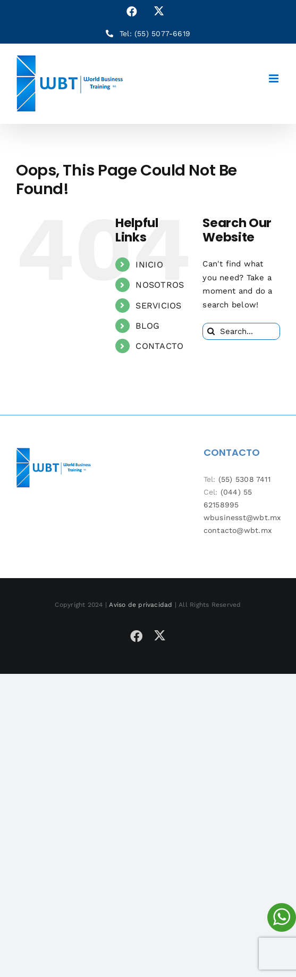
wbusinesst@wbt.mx (242, 517)
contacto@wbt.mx (238, 530)
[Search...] (241, 331)
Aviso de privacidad (140, 604)
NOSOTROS (160, 285)
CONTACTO (159, 346)
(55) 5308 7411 (244, 479)
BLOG (147, 326)
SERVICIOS (158, 305)
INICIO (149, 265)
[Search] (210, 331)
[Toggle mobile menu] (274, 78)
